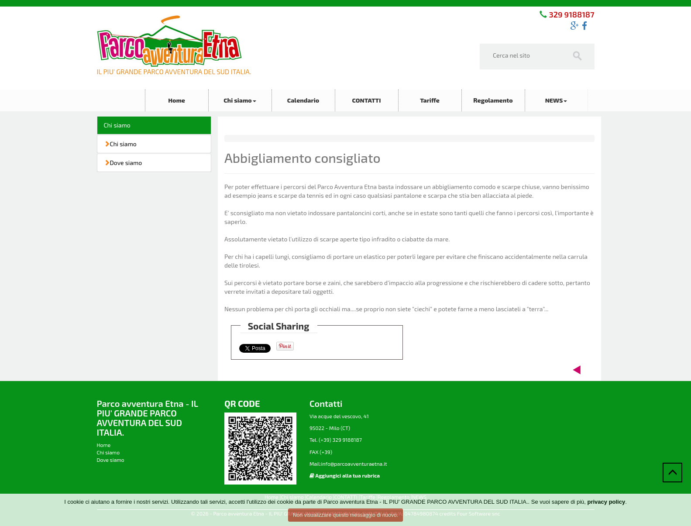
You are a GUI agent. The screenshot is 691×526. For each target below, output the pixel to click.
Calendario (303, 100)
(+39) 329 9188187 (339, 440)
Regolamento (492, 100)
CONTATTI (366, 100)
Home (176, 100)
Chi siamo (239, 100)
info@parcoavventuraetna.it (354, 464)
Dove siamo (123, 162)
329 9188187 (570, 14)
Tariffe (430, 100)
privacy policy (606, 501)
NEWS (556, 100)
